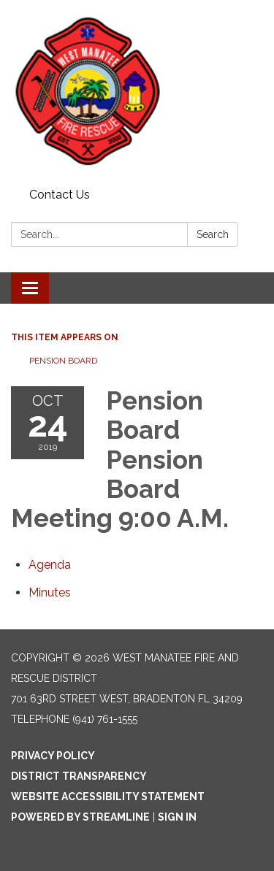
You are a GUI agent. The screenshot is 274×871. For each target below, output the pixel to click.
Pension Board (63, 361)
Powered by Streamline (80, 817)
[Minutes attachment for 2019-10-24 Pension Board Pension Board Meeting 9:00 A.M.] (49, 592)
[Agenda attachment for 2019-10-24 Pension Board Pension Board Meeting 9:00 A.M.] (49, 565)
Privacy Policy (53, 755)
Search (213, 234)
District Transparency (79, 776)
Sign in (177, 817)
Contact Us (59, 195)
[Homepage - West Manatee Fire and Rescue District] (137, 91)
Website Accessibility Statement (108, 796)
